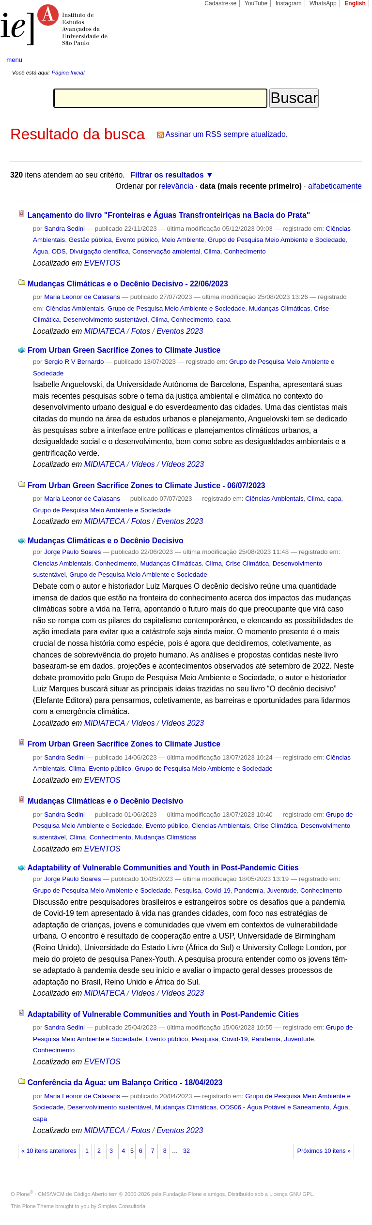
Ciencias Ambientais (62, 563)
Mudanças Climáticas (279, 308)
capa (224, 319)
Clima (212, 251)
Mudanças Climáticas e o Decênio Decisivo (105, 541)
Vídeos (143, 464)
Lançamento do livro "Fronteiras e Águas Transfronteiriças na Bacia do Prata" (169, 215)
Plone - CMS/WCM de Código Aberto (62, 1194)
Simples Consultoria (121, 1206)
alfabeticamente (335, 186)
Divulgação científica (99, 251)
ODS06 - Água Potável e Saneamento (274, 1107)
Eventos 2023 (179, 331)
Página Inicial (67, 72)
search (346, 60)
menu (14, 59)
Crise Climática (247, 563)
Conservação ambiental (166, 251)
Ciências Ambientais (75, 308)
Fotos (140, 331)
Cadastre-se (220, 3)
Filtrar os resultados (167, 175)
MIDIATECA (104, 331)
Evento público (136, 239)
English (355, 3)
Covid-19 (217, 890)
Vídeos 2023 (182, 464)
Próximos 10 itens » (324, 1151)
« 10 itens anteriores (49, 1151)
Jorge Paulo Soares (72, 551)
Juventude (282, 890)
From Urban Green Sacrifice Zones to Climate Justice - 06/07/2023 (146, 485)
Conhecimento (244, 251)
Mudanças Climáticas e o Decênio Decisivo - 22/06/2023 (128, 284)
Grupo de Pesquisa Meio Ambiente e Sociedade (276, 239)
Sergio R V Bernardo (74, 361)
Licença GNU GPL (291, 1194)
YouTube (256, 3)
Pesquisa (187, 890)
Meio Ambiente (182, 239)
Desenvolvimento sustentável (105, 319)
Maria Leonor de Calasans (82, 296)
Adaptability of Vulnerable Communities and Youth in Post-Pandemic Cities (162, 868)
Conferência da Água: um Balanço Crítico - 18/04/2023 (125, 1082)
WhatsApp (323, 3)
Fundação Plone (182, 1194)
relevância (176, 186)
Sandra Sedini (64, 228)
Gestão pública (90, 239)
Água (40, 251)
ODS (59, 251)
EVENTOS (102, 263)
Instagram (289, 3)
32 (186, 1151)
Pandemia (248, 890)
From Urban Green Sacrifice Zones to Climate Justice (124, 350)
